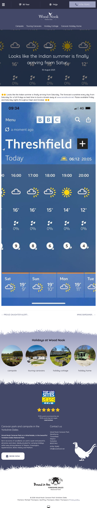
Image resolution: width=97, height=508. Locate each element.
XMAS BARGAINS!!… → (86, 314)
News (48, 47)
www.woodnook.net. (65, 97)
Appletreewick (6, 448)
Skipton (26, 445)
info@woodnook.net (57, 449)
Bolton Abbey (18, 448)
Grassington (34, 445)
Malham (30, 448)
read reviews (48, 420)
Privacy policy (74, 500)
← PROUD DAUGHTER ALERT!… (14, 314)
